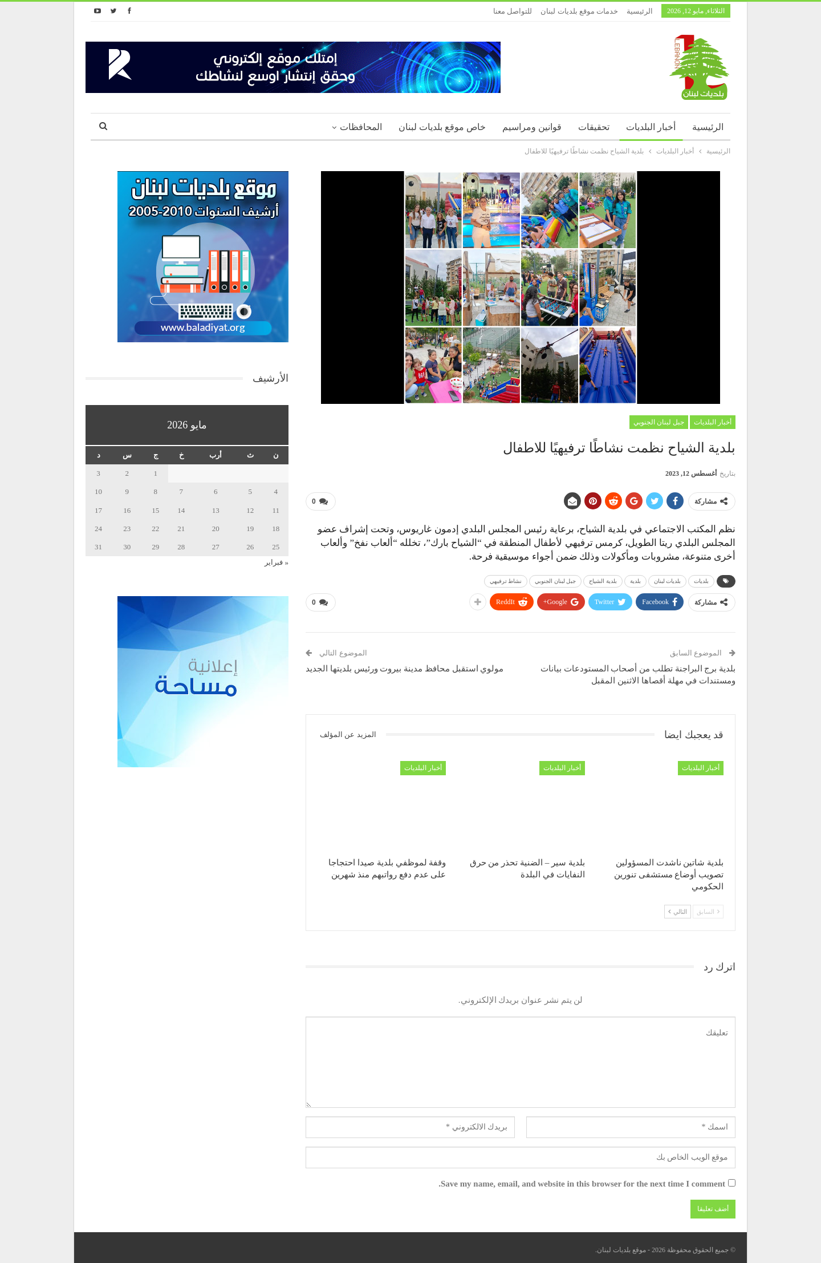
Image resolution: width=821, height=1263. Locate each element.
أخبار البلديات (651, 127)
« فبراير (276, 562)
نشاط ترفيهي (506, 579)
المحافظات (361, 127)
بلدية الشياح (603, 579)
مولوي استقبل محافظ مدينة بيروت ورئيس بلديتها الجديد (404, 664)
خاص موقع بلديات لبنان (442, 127)
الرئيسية (640, 11)
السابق (708, 907)
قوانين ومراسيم (532, 127)
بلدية (635, 579)
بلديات (701, 579)
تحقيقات (593, 127)
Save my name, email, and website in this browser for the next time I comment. (581, 1179)
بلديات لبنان (667, 579)
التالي (677, 907)
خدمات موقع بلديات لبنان (579, 11)
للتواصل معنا (512, 11)
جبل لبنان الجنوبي (658, 422)
